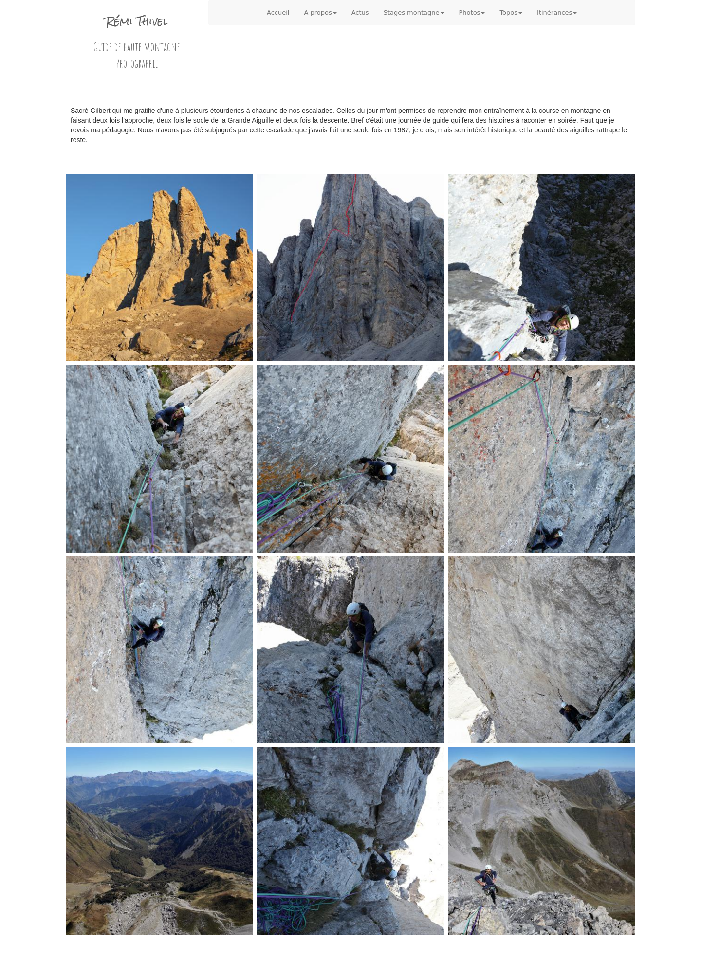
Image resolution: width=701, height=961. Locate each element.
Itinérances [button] (557, 12)
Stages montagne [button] (414, 12)
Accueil (278, 12)
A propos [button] (320, 12)
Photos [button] (472, 12)
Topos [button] (510, 12)
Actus (360, 12)
